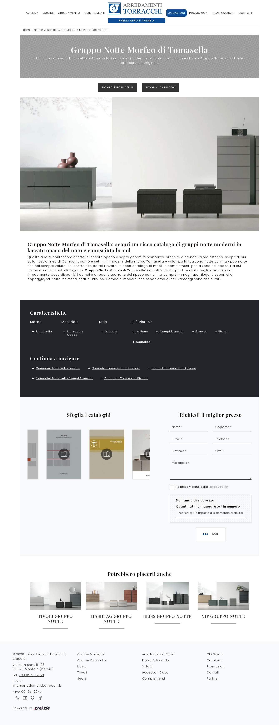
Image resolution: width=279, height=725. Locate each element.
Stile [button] (103, 321)
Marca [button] (36, 321)
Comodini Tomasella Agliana (173, 368)
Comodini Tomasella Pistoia (126, 378)
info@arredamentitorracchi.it (37, 686)
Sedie (81, 678)
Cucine (48, 13)
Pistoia (223, 331)
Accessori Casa (155, 672)
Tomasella (44, 331)
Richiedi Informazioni (117, 87)
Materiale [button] (70, 321)
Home (27, 30)
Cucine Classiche (91, 660)
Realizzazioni (223, 13)
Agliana (142, 331)
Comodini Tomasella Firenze (58, 368)
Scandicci (143, 342)
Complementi (94, 13)
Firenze (201, 331)
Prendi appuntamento (136, 20)
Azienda (32, 13)
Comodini (69, 30)
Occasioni (176, 13)
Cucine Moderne (91, 654)
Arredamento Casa (47, 30)
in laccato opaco (75, 333)
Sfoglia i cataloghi (160, 87)
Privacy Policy (219, 487)
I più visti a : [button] (141, 321)
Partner (213, 678)
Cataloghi (215, 660)
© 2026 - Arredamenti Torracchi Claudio (39, 656)
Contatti (246, 13)
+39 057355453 (31, 675)
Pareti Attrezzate (156, 660)
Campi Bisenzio (172, 331)
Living (82, 666)
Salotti (147, 666)
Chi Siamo (215, 654)
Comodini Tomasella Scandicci (116, 368)
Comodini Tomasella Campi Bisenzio (64, 378)
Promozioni (199, 13)
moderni (111, 331)
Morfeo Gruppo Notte (94, 30)
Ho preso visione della (202, 487)
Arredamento (69, 13)
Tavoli (82, 672)
